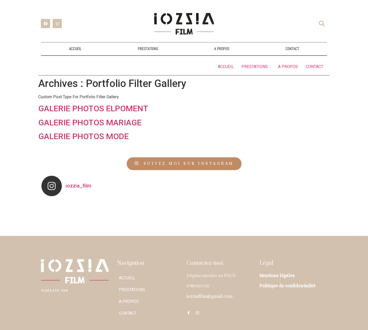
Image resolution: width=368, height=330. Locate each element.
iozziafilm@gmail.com (210, 296)
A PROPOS (221, 48)
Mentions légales (277, 275)
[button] (321, 23)
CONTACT (292, 48)
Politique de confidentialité (287, 285)
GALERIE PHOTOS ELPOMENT (93, 108)
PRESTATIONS (148, 48)
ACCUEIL (75, 48)
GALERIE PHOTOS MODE (83, 136)
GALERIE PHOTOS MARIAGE (90, 122)
